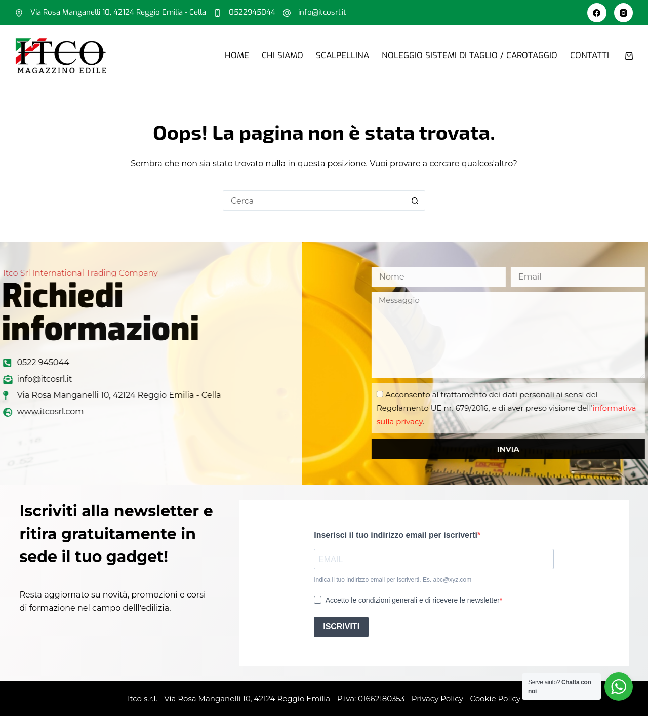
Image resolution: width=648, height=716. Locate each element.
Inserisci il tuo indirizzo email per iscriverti (395, 535)
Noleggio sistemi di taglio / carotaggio (469, 55)
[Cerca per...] (314, 200)
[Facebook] (596, 12)
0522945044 (252, 12)
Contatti (589, 55)
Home (237, 55)
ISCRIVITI (341, 626)
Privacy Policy (437, 698)
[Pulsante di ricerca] (415, 200)
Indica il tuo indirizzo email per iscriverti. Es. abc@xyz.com (392, 579)
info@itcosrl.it (322, 12)
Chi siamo (282, 55)
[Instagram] (623, 12)
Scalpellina (342, 55)
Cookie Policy (495, 698)
